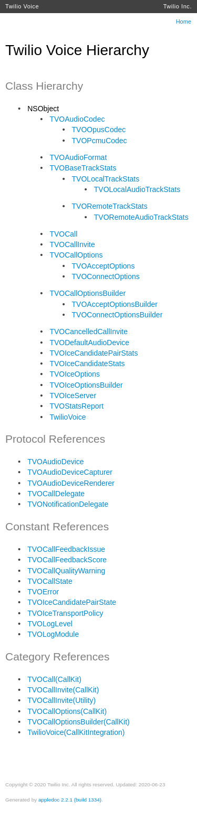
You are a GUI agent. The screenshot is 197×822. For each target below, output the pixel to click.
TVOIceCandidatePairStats (93, 353)
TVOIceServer (72, 395)
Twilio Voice (22, 6)
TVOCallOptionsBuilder (87, 293)
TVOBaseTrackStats (82, 168)
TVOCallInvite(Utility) (61, 700)
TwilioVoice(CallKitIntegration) (76, 732)
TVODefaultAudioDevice (89, 342)
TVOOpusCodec (99, 129)
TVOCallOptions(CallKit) (67, 711)
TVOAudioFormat (78, 157)
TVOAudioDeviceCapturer (69, 472)
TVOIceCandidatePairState (71, 602)
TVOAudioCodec (77, 119)
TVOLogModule (53, 634)
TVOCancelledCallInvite (88, 331)
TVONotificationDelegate (67, 504)
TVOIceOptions (74, 374)
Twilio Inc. (177, 6)
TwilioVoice (67, 417)
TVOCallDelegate (56, 493)
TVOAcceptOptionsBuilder (115, 304)
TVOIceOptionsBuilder (85, 385)
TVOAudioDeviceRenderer (71, 483)
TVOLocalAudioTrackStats (137, 189)
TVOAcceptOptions (103, 266)
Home (183, 21)
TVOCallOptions (75, 255)
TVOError (43, 592)
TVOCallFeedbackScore (67, 560)
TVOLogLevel (49, 624)
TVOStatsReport (76, 406)
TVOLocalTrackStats (106, 179)
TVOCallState (49, 581)
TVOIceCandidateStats (87, 363)
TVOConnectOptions (106, 276)
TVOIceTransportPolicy (65, 613)
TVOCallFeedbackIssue (66, 549)
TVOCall (63, 234)
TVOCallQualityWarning (66, 571)
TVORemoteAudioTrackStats (141, 217)
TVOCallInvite (72, 244)
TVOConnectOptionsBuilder (117, 315)
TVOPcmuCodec (99, 140)
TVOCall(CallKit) (54, 679)
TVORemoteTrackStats (110, 206)
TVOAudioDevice (55, 461)
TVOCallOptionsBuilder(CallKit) (78, 722)
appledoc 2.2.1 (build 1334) (69, 800)
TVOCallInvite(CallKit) (63, 690)
